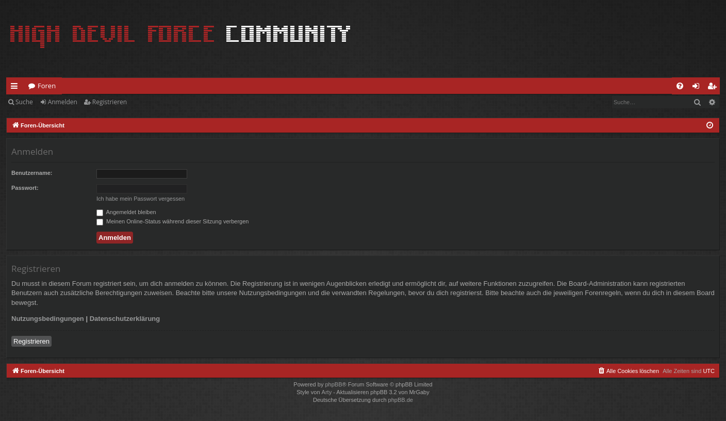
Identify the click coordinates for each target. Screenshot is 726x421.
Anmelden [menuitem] (699, 87)
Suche (24, 102)
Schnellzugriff (16, 87)
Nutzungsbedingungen (47, 318)
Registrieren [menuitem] (714, 87)
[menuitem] (680, 85)
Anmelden (62, 102)
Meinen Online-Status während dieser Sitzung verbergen (172, 221)
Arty (327, 392)
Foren (47, 85)
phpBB (333, 384)
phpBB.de (400, 400)
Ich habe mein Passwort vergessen (140, 199)
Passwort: (25, 188)
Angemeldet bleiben (126, 212)
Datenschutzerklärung (125, 318)
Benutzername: (31, 173)
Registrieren (109, 102)
